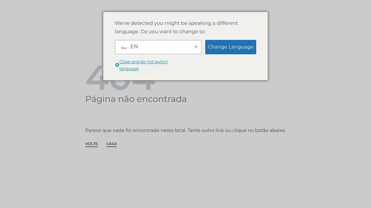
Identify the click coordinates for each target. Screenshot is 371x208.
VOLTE (91, 144)
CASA (111, 144)
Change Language (231, 47)
